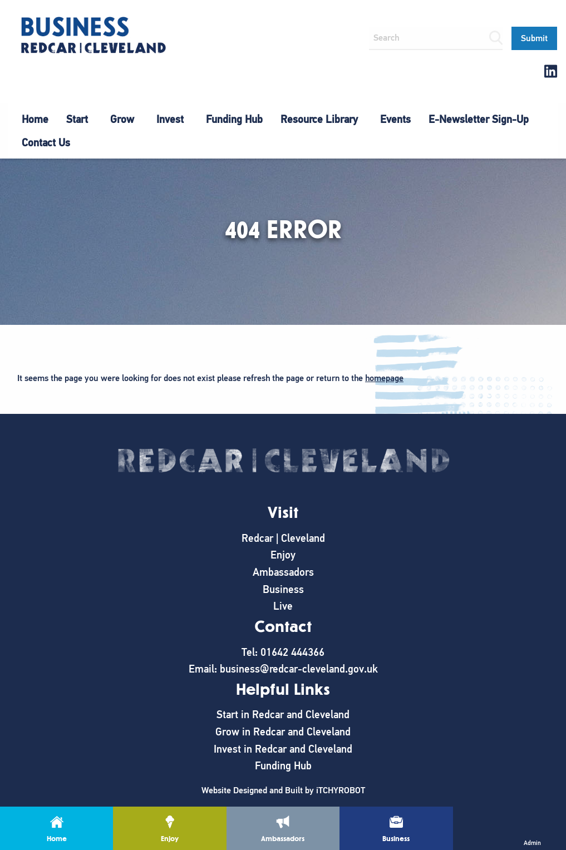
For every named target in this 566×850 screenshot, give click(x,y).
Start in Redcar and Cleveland (283, 714)
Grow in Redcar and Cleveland (283, 731)
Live (283, 606)
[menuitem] (35, 119)
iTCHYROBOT (340, 790)
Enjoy (283, 554)
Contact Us (46, 142)
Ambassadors (283, 572)
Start (77, 119)
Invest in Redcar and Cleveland (283, 749)
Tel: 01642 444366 (283, 652)
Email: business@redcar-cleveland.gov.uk (283, 669)
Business (283, 589)
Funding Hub (234, 119)
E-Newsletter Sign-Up (479, 119)
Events (395, 119)
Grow (122, 119)
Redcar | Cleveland (283, 538)
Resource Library (319, 119)
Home (35, 119)
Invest (170, 119)
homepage (384, 378)
